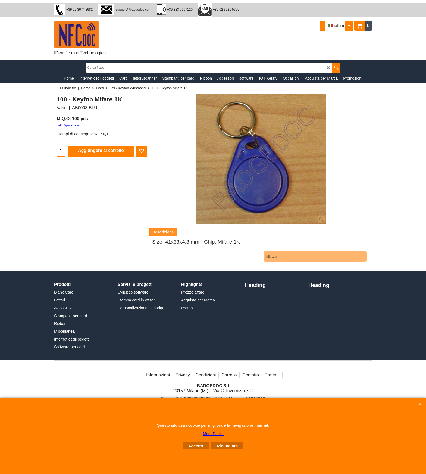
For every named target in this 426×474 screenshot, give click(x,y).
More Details (213, 434)
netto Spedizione (68, 125)
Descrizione (163, 232)
